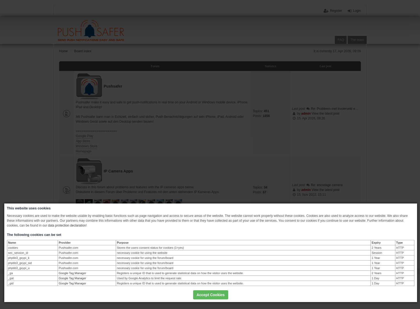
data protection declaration (67, 225)
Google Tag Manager (72, 273)
